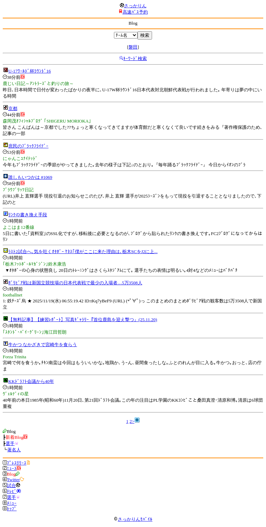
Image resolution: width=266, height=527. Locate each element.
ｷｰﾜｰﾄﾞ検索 (135, 58)
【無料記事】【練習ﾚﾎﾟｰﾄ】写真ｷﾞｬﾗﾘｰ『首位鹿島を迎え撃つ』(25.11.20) (82, 319)
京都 (12, 108)
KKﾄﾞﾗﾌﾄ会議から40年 (31, 381)
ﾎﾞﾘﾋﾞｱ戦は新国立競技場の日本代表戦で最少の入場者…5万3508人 (75, 282)
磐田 (133, 47)
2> (132, 421)
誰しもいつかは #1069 (30, 177)
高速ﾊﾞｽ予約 (135, 12)
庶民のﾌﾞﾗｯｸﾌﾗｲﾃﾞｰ (28, 146)
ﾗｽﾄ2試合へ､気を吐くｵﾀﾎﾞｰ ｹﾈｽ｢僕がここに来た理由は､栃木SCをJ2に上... (83, 251)
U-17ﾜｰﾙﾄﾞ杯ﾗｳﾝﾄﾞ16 (29, 71)
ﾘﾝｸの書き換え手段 (27, 214)
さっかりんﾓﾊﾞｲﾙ (133, 519)
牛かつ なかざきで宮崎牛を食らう (42, 344)
